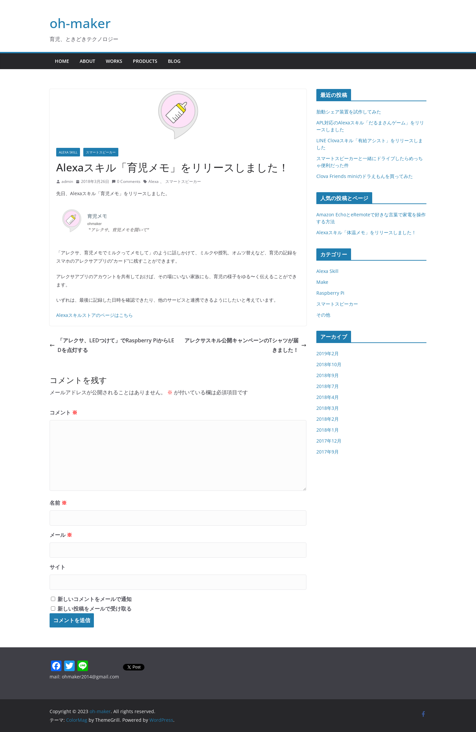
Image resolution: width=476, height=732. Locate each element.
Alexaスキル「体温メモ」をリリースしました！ (366, 232)
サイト (57, 567)
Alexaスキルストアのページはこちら (94, 315)
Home (62, 61)
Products (145, 61)
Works (114, 61)
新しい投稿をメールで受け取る (95, 608)
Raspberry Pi (330, 293)
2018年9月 (327, 375)
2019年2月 (327, 353)
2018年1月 (327, 430)
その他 (323, 315)
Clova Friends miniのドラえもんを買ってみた (364, 176)
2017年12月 (328, 441)
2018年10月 (328, 364)
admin (67, 181)
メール (61, 534)
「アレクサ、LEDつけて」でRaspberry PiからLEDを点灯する (112, 345)
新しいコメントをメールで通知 (95, 599)
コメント (63, 412)
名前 (58, 502)
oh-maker (80, 23)
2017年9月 (327, 452)
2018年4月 (327, 397)
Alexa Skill (68, 152)
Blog (174, 61)
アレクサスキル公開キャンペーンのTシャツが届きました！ (245, 345)
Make (322, 282)
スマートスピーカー (101, 152)
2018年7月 (327, 386)
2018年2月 (327, 419)
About (87, 61)
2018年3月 (327, 408)
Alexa (153, 181)
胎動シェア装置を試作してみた (348, 111)
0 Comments (126, 181)
